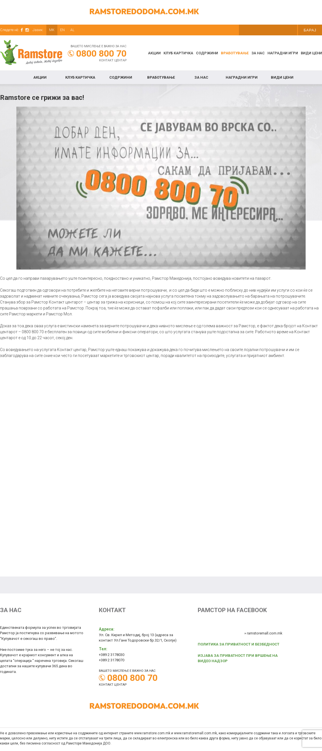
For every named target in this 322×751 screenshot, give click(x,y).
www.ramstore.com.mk (152, 733)
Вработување (235, 53)
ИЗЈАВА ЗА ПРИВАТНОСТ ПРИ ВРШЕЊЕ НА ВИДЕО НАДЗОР (238, 658)
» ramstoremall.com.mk (263, 633)
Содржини (207, 53)
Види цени (311, 53)
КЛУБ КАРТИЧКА (178, 53)
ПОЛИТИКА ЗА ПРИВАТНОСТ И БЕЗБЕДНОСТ (238, 644)
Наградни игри (282, 53)
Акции (154, 53)
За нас (258, 53)
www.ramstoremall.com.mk (195, 733)
